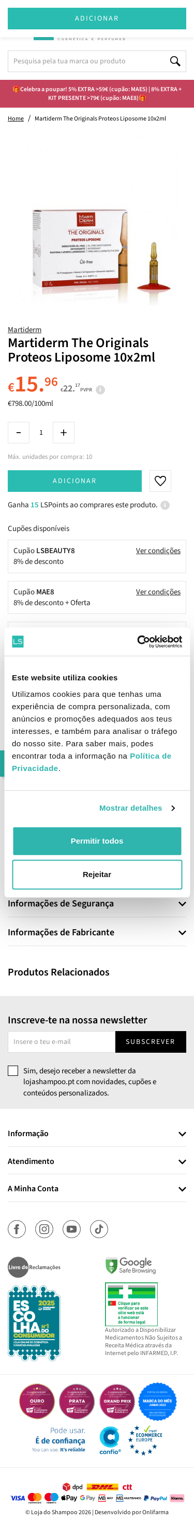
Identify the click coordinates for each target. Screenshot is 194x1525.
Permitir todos (97, 840)
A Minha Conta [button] (33, 1189)
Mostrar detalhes (130, 807)
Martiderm (24, 329)
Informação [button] (28, 1134)
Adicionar (75, 481)
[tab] (97, 904)
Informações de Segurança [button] (61, 904)
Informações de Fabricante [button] (61, 933)
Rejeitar (97, 874)
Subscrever (150, 1042)
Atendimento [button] (31, 1162)
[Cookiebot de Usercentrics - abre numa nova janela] (138, 641)
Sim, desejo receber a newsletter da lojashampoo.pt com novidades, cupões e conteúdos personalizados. (89, 1082)
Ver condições (158, 550)
